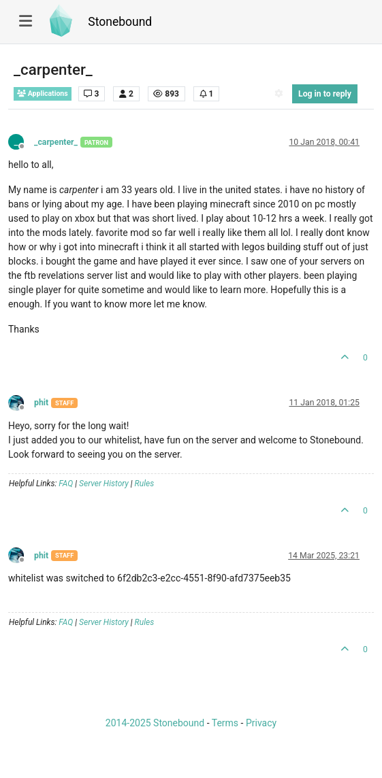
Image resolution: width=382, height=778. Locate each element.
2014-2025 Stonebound (155, 722)
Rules (145, 483)
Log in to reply (324, 94)
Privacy (261, 722)
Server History (104, 483)
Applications (42, 93)
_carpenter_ (56, 142)
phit (41, 402)
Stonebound (120, 22)
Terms (225, 722)
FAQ (66, 483)
